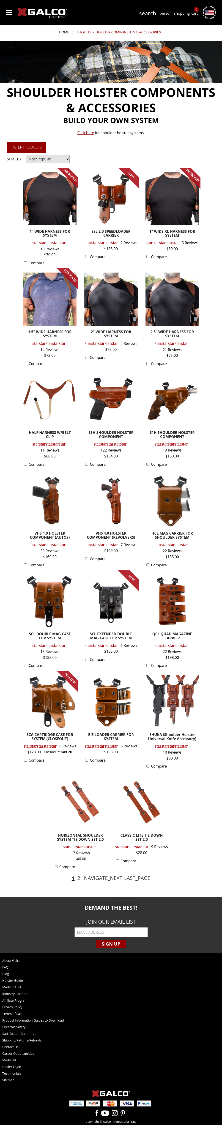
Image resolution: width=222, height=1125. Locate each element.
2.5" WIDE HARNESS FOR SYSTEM (172, 334)
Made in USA (11, 987)
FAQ (5, 967)
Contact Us (10, 1047)
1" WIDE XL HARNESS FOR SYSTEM (172, 234)
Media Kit (9, 1060)
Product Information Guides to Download (33, 1020)
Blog (5, 974)
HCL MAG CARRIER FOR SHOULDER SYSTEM (172, 535)
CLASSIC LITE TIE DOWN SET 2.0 (142, 837)
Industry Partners (15, 994)
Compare (36, 262)
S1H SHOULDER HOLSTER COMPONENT (172, 435)
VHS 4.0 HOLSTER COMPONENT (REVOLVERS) (111, 535)
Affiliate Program (14, 1000)
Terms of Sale (12, 1013)
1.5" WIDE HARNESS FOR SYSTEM (50, 334)
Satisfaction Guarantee (19, 1033)
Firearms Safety (13, 1027)
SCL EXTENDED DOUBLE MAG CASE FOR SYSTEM (111, 636)
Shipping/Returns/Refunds (22, 1040)
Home (64, 32)
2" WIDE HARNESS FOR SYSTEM (111, 334)
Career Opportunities (18, 1053)
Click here (85, 132)
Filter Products (26, 147)
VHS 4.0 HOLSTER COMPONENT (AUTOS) (50, 535)
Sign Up (111, 944)
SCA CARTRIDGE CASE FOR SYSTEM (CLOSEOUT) (50, 737)
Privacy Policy (12, 1007)
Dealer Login (11, 1067)
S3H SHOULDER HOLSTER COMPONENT (110, 435)
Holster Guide (12, 980)
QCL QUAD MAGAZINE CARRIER (172, 636)
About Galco (11, 960)
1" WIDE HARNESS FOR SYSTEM (50, 234)
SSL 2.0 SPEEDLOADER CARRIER (111, 234)
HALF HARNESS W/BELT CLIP (50, 435)
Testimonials (11, 1073)
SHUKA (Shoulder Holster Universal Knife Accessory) (172, 737)
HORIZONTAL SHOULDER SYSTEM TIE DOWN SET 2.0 (80, 837)
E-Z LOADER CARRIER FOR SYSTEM (111, 737)
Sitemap (8, 1080)
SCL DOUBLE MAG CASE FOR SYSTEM (50, 636)
